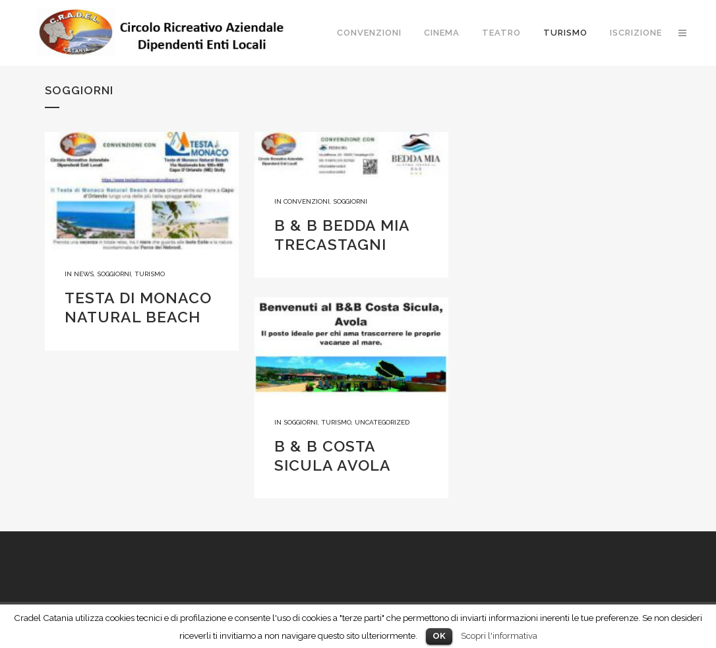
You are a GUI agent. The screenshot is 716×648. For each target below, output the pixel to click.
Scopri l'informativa (499, 635)
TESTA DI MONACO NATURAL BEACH (138, 307)
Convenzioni (306, 201)
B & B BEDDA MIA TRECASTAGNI (341, 234)
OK (439, 636)
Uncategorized (382, 422)
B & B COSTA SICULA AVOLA (332, 455)
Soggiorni (114, 274)
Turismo (149, 274)
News (84, 274)
